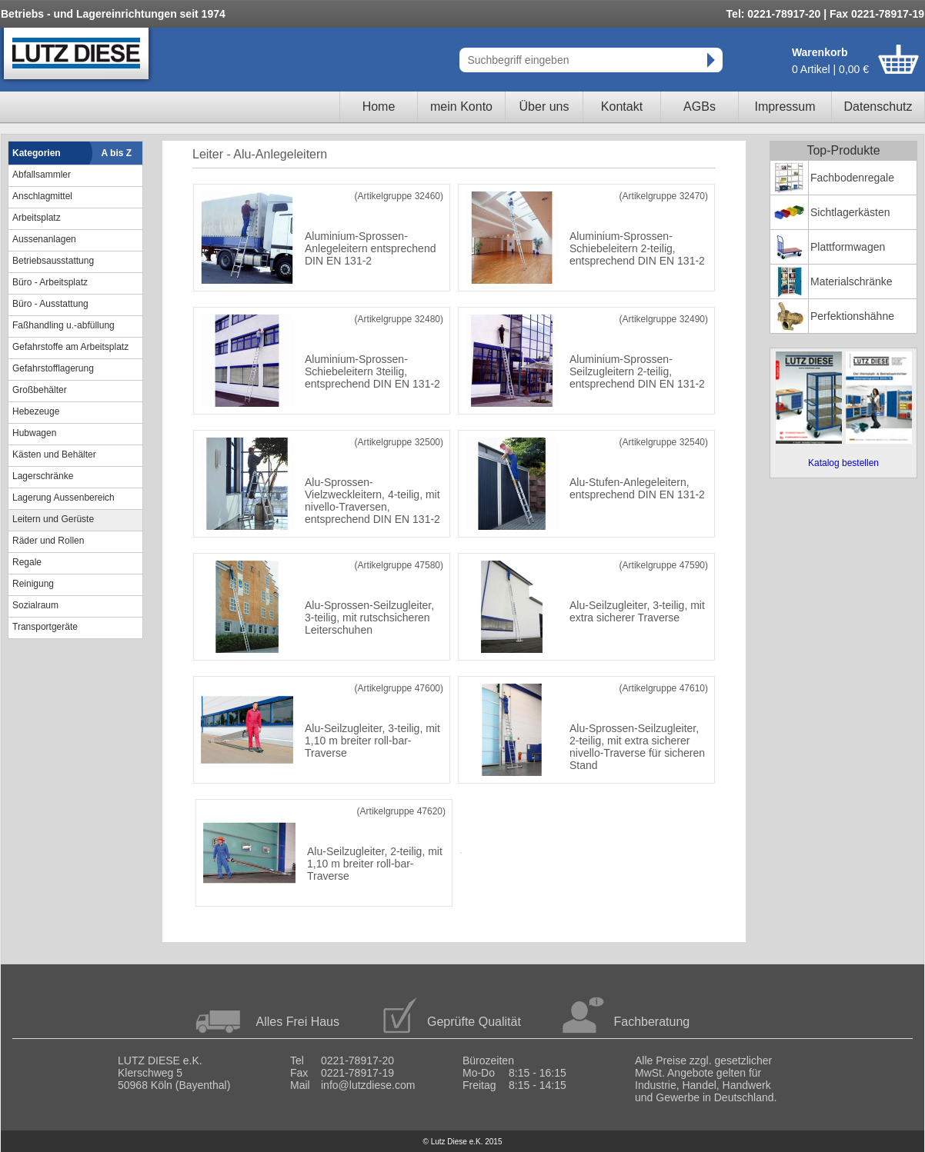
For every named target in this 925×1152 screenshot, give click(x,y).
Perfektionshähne (852, 316)
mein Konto (461, 106)
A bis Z (117, 153)
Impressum (784, 106)
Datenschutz (878, 106)
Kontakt (622, 106)
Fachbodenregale (852, 177)
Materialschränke (851, 281)
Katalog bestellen (843, 463)
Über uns (544, 106)
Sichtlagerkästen (850, 212)
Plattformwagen (847, 247)
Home (379, 106)
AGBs (699, 106)
